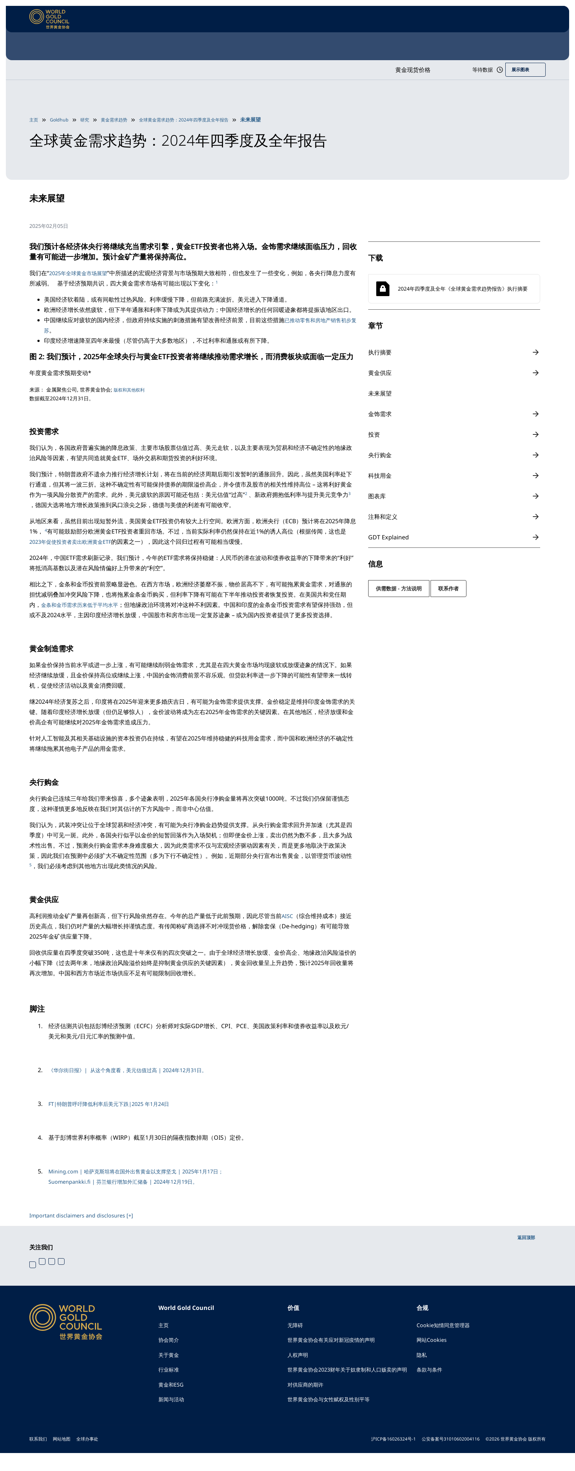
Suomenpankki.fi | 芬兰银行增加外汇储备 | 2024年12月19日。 (132, 1181)
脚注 (38, 1008)
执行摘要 (380, 352)
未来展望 (380, 393)
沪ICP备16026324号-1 (393, 1457)
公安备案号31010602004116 (451, 1457)
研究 (89, 119)
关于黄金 (170, 1358)
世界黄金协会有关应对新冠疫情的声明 (337, 1342)
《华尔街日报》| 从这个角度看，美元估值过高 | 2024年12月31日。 (138, 1070)
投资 (374, 434)
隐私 (422, 1358)
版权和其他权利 (132, 389)
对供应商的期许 (308, 1401)
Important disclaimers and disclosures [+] (86, 1215)
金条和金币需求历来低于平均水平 (85, 605)
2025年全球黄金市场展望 (82, 273)
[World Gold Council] (49, 19)
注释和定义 (383, 517)
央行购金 (380, 455)
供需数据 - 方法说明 (399, 588)
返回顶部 (524, 1237)
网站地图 (61, 1457)
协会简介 (170, 1342)
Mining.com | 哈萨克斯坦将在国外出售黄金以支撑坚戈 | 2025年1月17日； (147, 1171)
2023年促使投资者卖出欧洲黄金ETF (75, 542)
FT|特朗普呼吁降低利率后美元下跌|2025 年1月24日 (117, 1104)
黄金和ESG (172, 1391)
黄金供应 (380, 373)
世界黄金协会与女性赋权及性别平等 (334, 1417)
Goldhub (62, 119)
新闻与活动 (173, 1407)
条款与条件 (431, 1374)
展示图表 (519, 69)
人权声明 (299, 1358)
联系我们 (38, 1457)
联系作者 (448, 588)
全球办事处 (87, 1457)
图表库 (377, 496)
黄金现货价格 (397, 70)
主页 (34, 119)
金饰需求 (380, 414)
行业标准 (170, 1374)
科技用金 (380, 475)
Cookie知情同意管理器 (447, 1326)
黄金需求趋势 (121, 119)
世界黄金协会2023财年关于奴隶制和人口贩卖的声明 (350, 1379)
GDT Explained (388, 537)
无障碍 (296, 1326)
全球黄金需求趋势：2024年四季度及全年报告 (201, 119)
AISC (288, 916)
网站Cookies (433, 1342)
